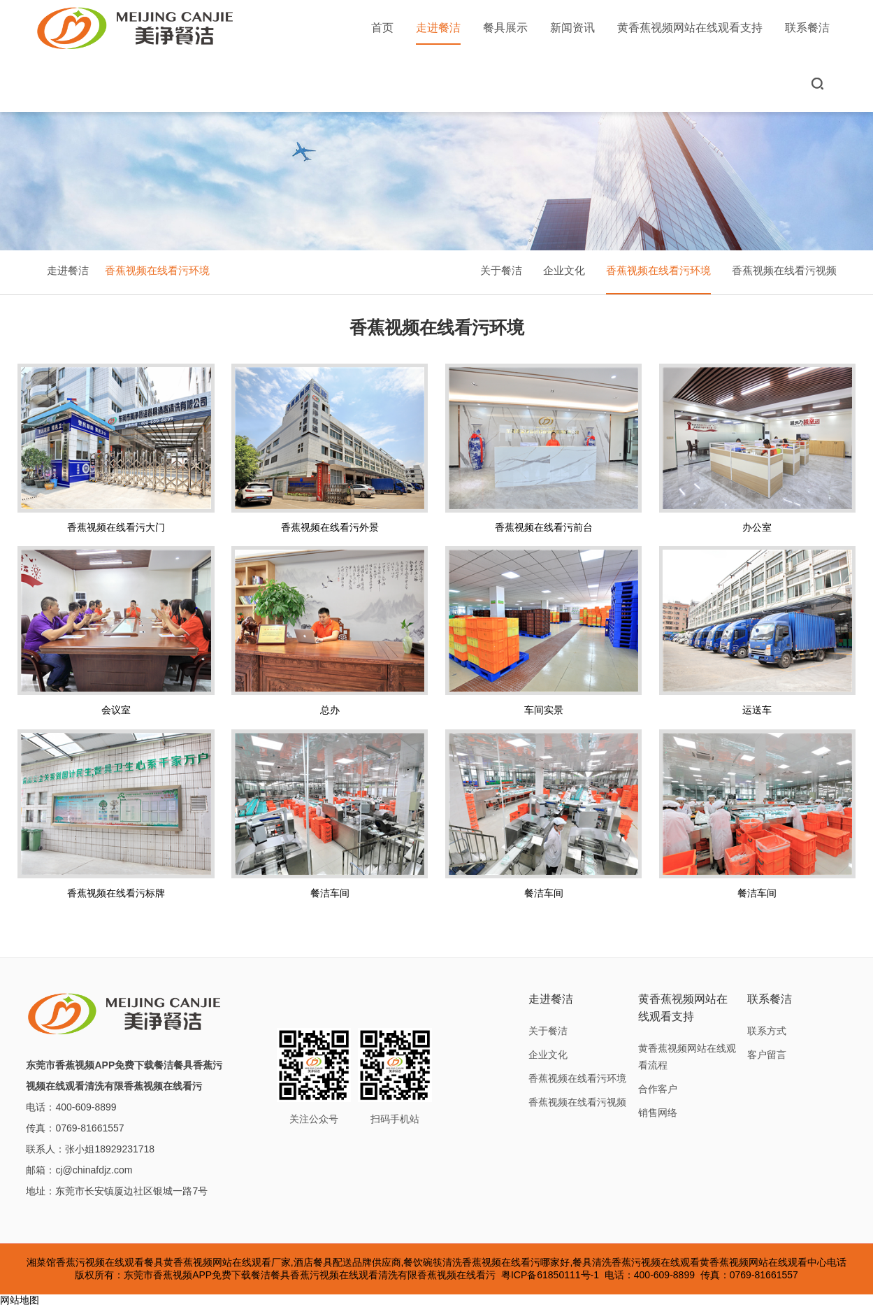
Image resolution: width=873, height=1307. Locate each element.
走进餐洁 (438, 33)
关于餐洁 (501, 270)
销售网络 (657, 1112)
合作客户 (657, 1088)
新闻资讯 (572, 28)
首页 (382, 28)
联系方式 (766, 1030)
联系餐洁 (807, 28)
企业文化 (564, 270)
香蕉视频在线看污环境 (157, 270)
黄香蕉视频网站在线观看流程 (687, 1057)
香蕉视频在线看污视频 (784, 270)
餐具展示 (505, 28)
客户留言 (766, 1054)
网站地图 (19, 1300)
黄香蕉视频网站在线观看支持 (690, 28)
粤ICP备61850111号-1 (550, 1274)
